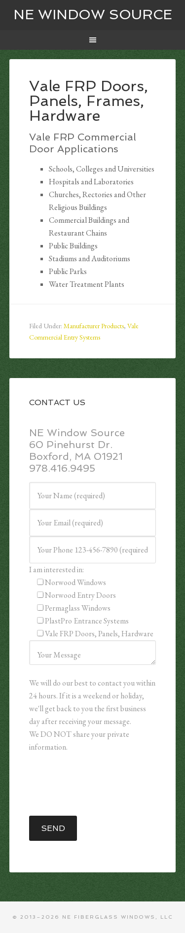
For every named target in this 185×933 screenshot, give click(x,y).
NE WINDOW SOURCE (92, 14)
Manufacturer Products (94, 325)
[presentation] (104, 784)
